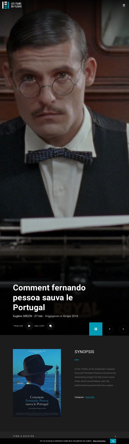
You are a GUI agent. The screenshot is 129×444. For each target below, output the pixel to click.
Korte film (89, 360)
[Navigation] (124, 5)
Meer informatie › (99, 441)
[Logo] (12, 5)
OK (113, 441)
